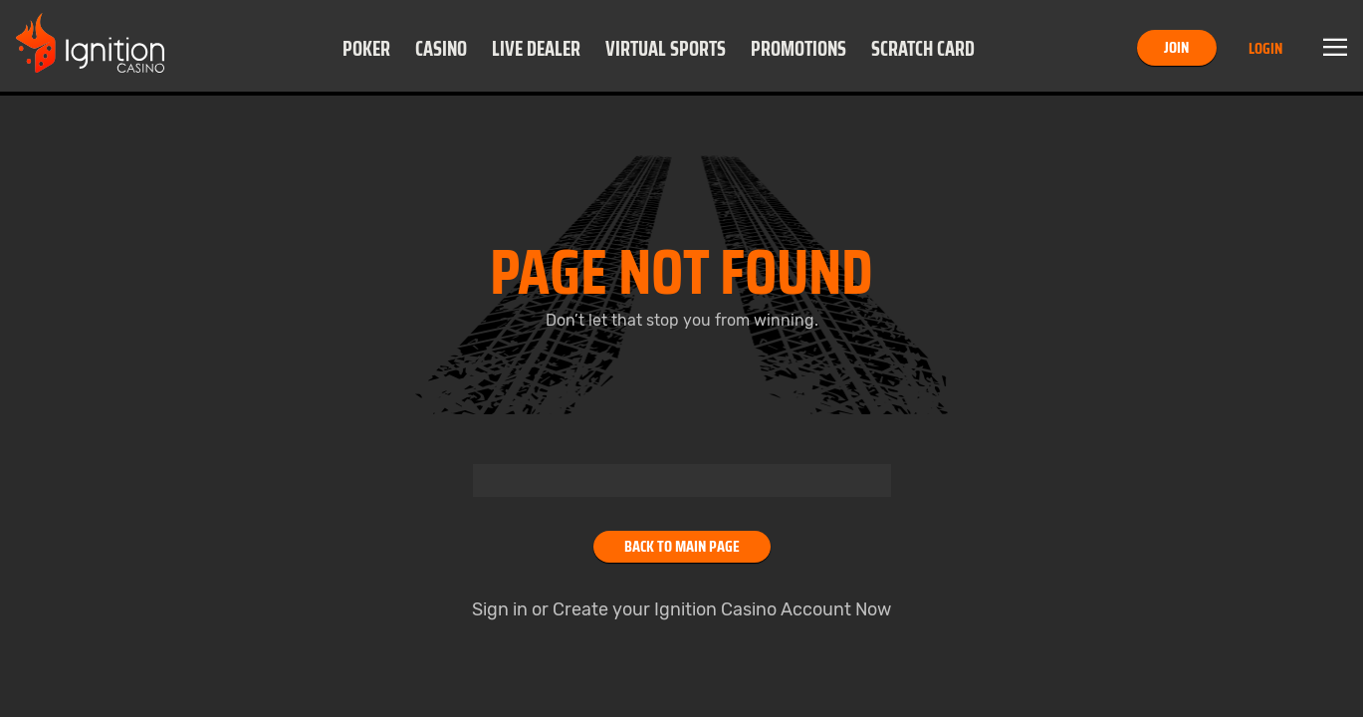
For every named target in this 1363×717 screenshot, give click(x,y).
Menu (1335, 48)
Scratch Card (923, 49)
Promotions (798, 49)
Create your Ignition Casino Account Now (722, 609)
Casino (441, 49)
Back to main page (682, 546)
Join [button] (1176, 47)
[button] (366, 48)
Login (1265, 48)
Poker (366, 49)
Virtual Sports (665, 49)
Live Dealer (536, 49)
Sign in (500, 609)
